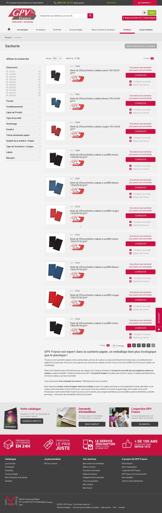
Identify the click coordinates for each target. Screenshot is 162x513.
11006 (77, 151)
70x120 (12, 72)
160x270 (12, 77)
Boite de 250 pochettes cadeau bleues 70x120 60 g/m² (95, 99)
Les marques (10, 464)
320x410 (12, 93)
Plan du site (105, 507)
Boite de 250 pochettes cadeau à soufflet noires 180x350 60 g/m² (94, 324)
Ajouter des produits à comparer (141, 46)
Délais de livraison (90, 474)
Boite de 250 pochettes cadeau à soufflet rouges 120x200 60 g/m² (94, 212)
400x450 (12, 96)
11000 (77, 66)
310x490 (12, 90)
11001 (77, 94)
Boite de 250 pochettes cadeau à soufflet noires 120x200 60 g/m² (94, 156)
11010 (77, 207)
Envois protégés (11, 474)
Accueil (8, 37)
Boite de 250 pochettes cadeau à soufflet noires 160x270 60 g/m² (94, 240)
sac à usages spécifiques (107, 392)
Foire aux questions (90, 481)
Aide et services (89, 467)
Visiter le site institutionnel (132, 481)
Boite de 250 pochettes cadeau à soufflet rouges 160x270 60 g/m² (94, 296)
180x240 (12, 80)
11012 (77, 235)
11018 (77, 319)
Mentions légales (63, 507)
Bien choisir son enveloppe (93, 464)
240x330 (12, 85)
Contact (121, 507)
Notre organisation (129, 467)
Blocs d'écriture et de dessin (16, 477)
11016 (77, 291)
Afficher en (69, 58)
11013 (77, 263)
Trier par (48, 58)
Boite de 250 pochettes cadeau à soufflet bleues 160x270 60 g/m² (94, 268)
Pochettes (9, 470)
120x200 (12, 74)
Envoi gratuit (92, 424)
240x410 (12, 88)
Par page (121, 346)
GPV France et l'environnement (134, 474)
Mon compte (88, 484)
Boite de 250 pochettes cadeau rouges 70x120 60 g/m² (95, 127)
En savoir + (145, 424)
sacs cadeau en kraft (103, 363)
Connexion (140, 75)
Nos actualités (127, 477)
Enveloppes (9, 467)
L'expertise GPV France (131, 470)
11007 (77, 179)
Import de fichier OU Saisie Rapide (139, 18)
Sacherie (8, 481)
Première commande (91, 470)
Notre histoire (127, 464)
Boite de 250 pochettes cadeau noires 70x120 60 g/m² (94, 71)
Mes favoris (87, 488)
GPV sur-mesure (50, 464)
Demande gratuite (31, 421)
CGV (114, 507)
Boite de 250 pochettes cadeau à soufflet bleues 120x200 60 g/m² (94, 184)
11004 (77, 122)
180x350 (12, 82)
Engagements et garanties (93, 477)
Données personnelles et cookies (86, 507)
